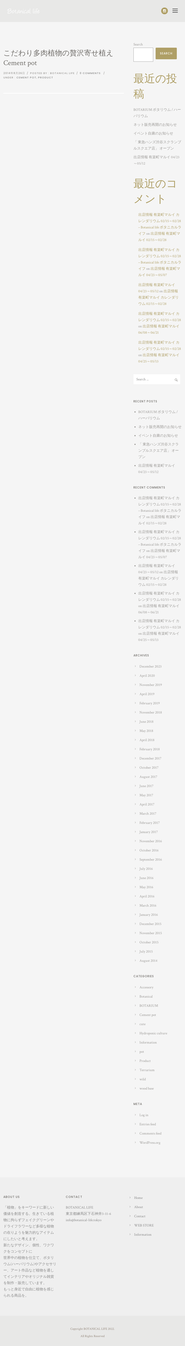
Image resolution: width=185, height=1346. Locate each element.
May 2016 (146, 887)
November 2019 (150, 685)
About (138, 1207)
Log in (143, 1115)
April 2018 (146, 740)
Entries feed (147, 1124)
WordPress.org (149, 1142)
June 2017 (146, 786)
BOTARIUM (148, 1005)
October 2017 (149, 767)
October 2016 (149, 850)
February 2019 (149, 703)
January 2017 (148, 832)
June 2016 (146, 878)
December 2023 (150, 666)
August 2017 (148, 777)
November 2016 (150, 841)
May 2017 (146, 795)
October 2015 (149, 942)
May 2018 (146, 731)
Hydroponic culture (153, 1033)
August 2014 (148, 960)
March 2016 (147, 905)
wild (142, 1079)
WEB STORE (144, 1225)
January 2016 (148, 914)
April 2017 (146, 804)
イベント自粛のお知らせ (153, 133)
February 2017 (149, 822)
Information (148, 1042)
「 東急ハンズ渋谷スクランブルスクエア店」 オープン (158, 450)
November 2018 (150, 712)
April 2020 (147, 675)
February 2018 (149, 749)
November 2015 (150, 933)
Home (138, 1198)
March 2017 (147, 813)
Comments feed (150, 1133)
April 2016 (146, 896)
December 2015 (150, 924)
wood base (146, 1088)
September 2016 (150, 859)
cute (142, 1024)
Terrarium (147, 1070)
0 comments (90, 73)
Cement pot (26, 77)
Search (138, 44)
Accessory (146, 987)
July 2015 (146, 951)
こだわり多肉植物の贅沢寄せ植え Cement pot (58, 58)
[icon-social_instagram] (164, 11)
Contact (139, 1216)
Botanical (146, 996)
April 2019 (146, 694)
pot (141, 1051)
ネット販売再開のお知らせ (155, 124)
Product (45, 77)
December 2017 (150, 758)
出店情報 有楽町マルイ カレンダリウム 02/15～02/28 (158, 297)
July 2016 (146, 868)
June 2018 (146, 721)
